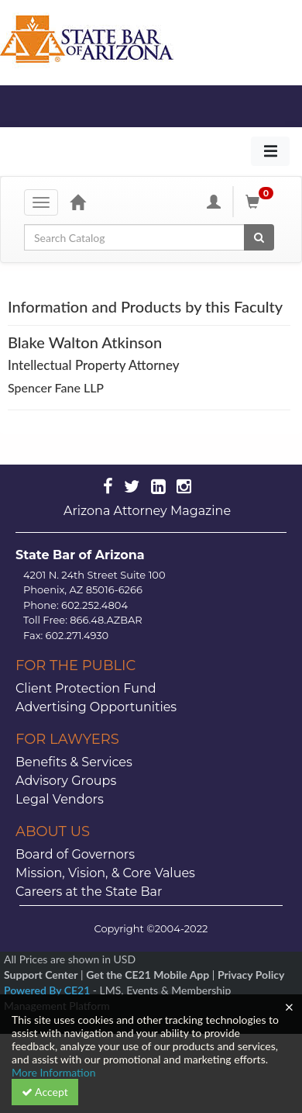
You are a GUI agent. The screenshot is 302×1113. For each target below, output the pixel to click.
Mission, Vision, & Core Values (105, 873)
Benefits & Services (73, 762)
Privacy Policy (251, 974)
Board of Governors (75, 854)
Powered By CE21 (48, 990)
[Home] (77, 201)
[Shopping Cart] (262, 201)
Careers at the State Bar (88, 891)
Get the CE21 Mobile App (147, 974)
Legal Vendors (59, 799)
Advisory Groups (65, 780)
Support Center (40, 974)
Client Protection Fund (85, 688)
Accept (45, 1091)
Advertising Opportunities (96, 707)
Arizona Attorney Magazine (147, 510)
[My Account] (213, 201)
